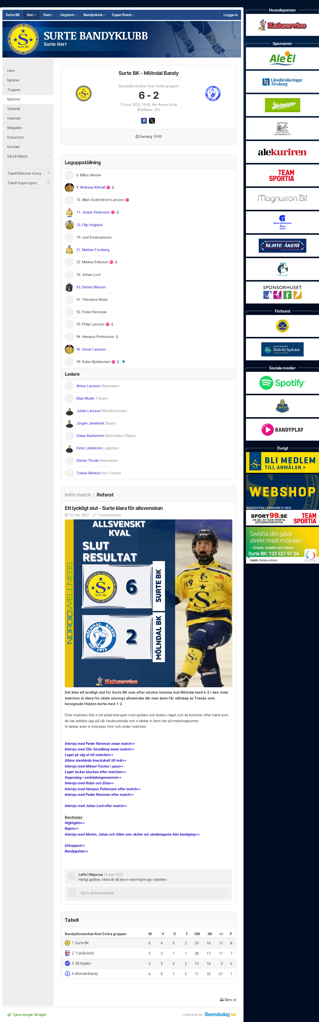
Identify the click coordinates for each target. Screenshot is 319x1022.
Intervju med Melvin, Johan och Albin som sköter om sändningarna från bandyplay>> (132, 834)
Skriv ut (228, 1000)
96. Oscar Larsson (91, 349)
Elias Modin (92, 398)
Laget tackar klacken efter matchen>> (95, 772)
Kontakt (13, 147)
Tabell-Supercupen (28, 183)
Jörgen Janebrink (96, 423)
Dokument (15, 137)
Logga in (231, 15)
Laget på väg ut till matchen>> (89, 755)
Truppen (13, 90)
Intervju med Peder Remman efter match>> (99, 794)
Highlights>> (75, 823)
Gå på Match (28, 156)
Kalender (14, 118)
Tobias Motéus (98, 473)
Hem (11, 71)
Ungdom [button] (68, 15)
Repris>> (72, 828)
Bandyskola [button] (94, 15)
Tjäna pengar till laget (26, 1014)
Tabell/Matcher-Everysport (28, 174)
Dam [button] (48, 15)
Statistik (13, 109)
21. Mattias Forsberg (92, 250)
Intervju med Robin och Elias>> (89, 783)
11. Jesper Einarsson (93, 212)
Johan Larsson (101, 411)
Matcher (13, 99)
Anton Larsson (97, 386)
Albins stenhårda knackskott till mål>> (95, 760)
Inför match (78, 495)
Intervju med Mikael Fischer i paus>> (94, 766)
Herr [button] (32, 15)
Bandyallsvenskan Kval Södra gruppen (149, 86)
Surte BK (13, 15)
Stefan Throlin (97, 460)
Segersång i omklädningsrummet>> (93, 777)
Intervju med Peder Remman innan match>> (100, 743)
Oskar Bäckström (106, 436)
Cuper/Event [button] (123, 15)
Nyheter (13, 80)
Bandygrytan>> (76, 851)
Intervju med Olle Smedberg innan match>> (99, 749)
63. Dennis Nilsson (91, 287)
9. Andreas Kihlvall (91, 187)
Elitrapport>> (75, 845)
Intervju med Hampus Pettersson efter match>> (103, 789)
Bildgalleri (14, 128)
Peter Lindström (97, 448)
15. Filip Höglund (89, 225)
